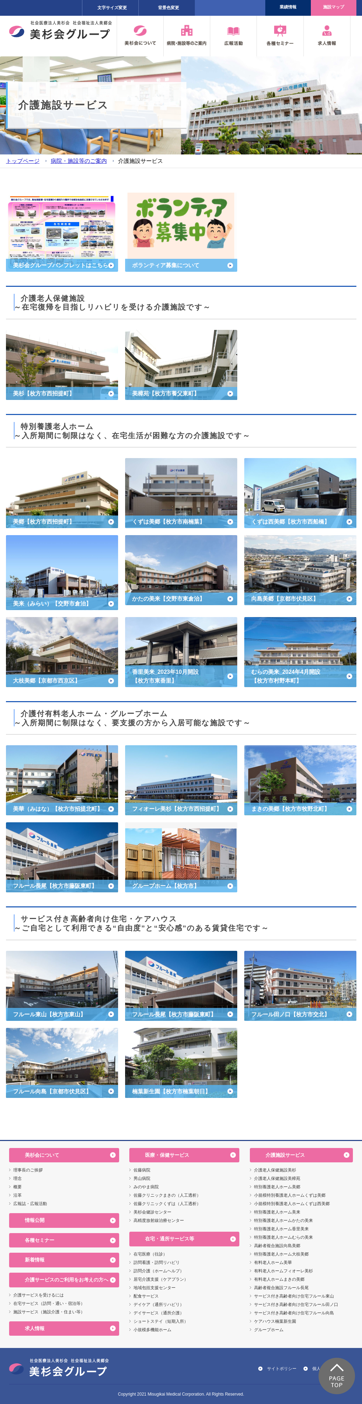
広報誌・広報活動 (30, 1203)
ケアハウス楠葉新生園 (275, 1321)
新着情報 (35, 1260)
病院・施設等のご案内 (79, 161)
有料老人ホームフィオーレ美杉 (283, 1270)
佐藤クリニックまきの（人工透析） (167, 1195)
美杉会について (42, 1155)
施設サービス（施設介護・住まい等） (49, 1311)
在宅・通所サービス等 (169, 1239)
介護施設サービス (285, 1155)
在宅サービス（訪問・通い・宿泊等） (49, 1303)
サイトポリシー (281, 1368)
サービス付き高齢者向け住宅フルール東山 (294, 1296)
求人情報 (35, 1328)
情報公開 (35, 1220)
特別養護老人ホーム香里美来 (281, 1228)
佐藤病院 (142, 1170)
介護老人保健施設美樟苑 (277, 1178)
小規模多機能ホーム (152, 1329)
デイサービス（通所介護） (159, 1312)
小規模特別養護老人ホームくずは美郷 (290, 1195)
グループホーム (269, 1329)
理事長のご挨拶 (28, 1170)
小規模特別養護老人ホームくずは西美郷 (292, 1203)
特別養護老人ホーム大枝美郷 (281, 1254)
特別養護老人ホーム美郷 (277, 1186)
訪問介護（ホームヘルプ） (159, 1270)
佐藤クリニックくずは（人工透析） (167, 1203)
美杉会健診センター (152, 1212)
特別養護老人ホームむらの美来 (283, 1237)
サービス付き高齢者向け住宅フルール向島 (294, 1312)
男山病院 (142, 1178)
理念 (17, 1178)
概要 (17, 1186)
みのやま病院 (146, 1186)
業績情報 (288, 7)
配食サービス (146, 1296)
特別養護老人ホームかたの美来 (283, 1220)
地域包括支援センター (155, 1287)
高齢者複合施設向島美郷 (277, 1245)
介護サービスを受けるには (38, 1295)
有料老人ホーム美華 (273, 1262)
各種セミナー (39, 1240)
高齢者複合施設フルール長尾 (281, 1287)
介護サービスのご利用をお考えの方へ (66, 1279)
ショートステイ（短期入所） (161, 1321)
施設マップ (333, 7)
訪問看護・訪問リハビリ (157, 1262)
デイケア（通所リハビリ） (159, 1304)
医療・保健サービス (167, 1155)
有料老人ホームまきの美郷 (279, 1279)
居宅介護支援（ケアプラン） (161, 1279)
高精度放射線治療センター (159, 1220)
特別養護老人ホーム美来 (277, 1212)
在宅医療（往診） (150, 1254)
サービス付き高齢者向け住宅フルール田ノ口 (296, 1304)
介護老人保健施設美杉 (275, 1170)
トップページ (23, 161)
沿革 (17, 1195)
